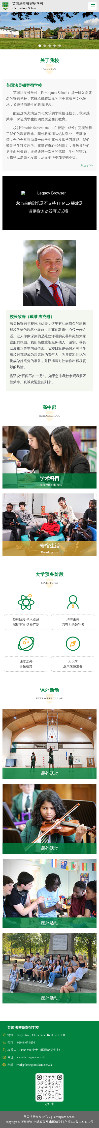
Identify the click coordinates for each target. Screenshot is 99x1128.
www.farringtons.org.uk (30, 1057)
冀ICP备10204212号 (80, 1122)
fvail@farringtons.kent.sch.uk (34, 1064)
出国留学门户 (58, 1122)
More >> (86, 165)
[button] (39, 45)
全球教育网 (40, 1122)
